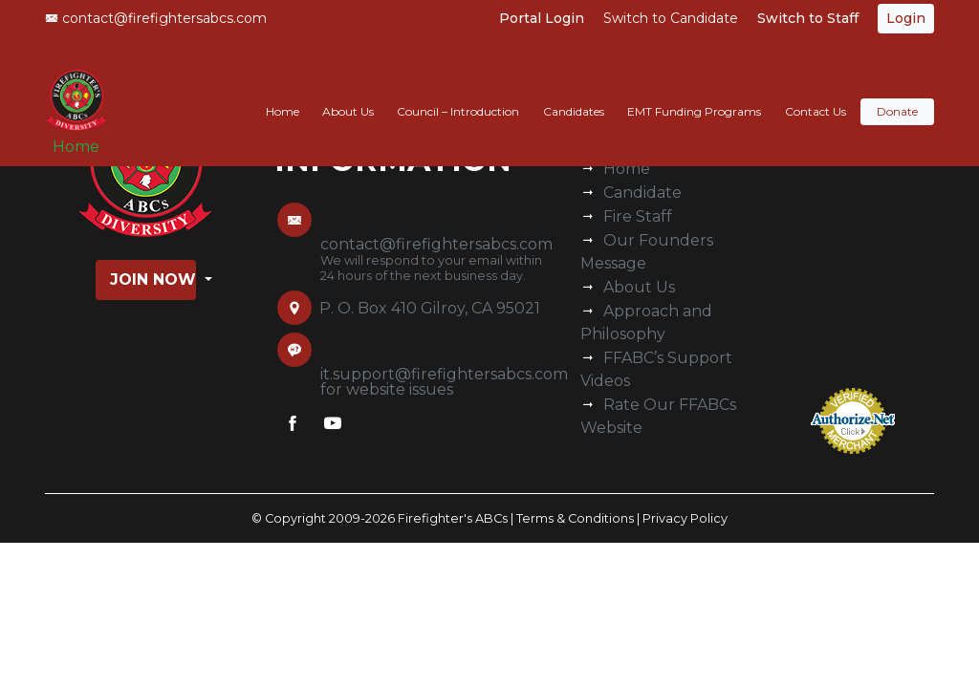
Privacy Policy (685, 518)
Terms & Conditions (575, 518)
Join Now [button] (153, 279)
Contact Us (815, 92)
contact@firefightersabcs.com (156, 18)
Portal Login (541, 18)
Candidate (642, 192)
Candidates (573, 92)
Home (83, 135)
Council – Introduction (458, 92)
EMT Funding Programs (694, 92)
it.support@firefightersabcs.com (444, 374)
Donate (897, 92)
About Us (348, 92)
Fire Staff (637, 216)
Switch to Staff (808, 18)
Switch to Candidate (670, 18)
